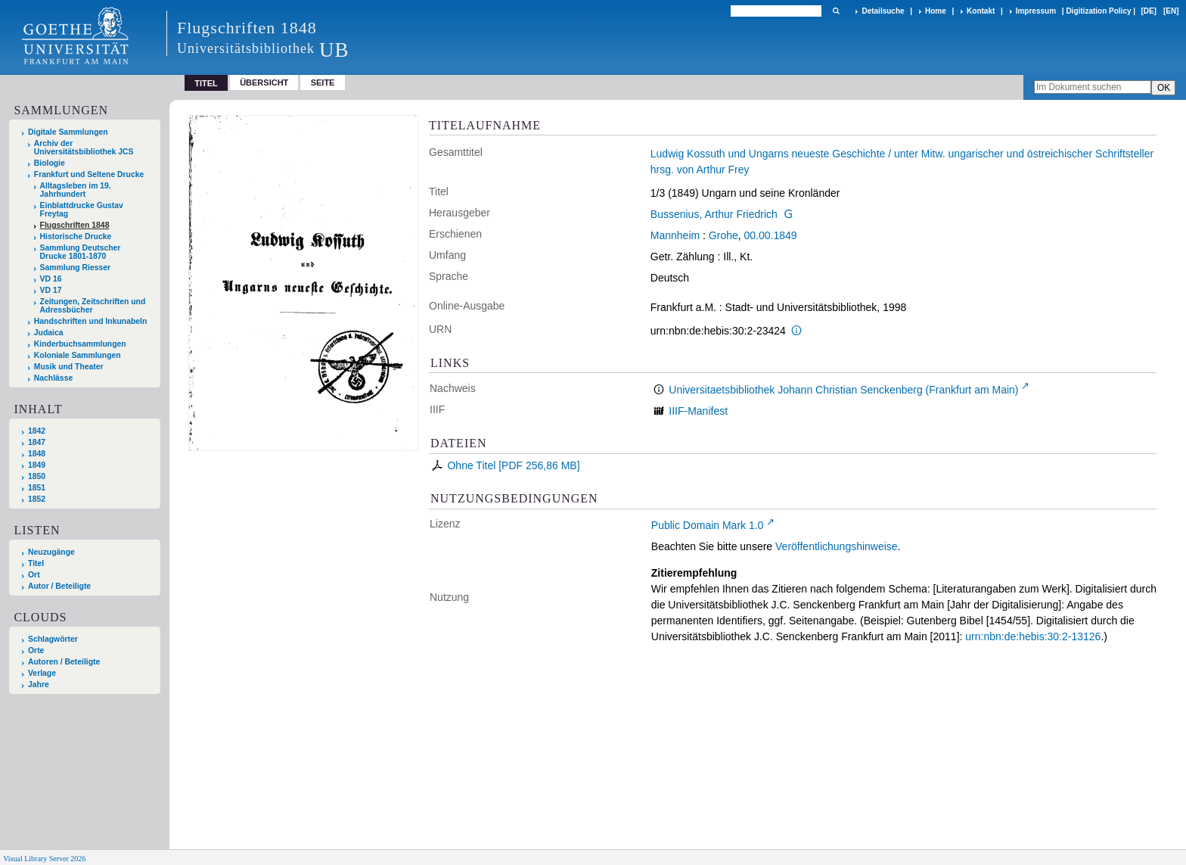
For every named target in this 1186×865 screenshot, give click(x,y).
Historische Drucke (76, 236)
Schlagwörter (53, 639)
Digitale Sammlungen (68, 132)
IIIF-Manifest (698, 411)
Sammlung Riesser (75, 267)
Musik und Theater (69, 366)
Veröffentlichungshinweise (836, 546)
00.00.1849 (770, 235)
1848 (36, 454)
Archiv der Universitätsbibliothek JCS (84, 147)
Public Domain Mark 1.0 (707, 525)
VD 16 (51, 279)
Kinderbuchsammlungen (80, 344)
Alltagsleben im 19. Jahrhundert (75, 190)
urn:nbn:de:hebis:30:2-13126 (1033, 636)
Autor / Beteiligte (59, 586)
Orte (36, 650)
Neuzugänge (51, 552)
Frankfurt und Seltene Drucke (89, 174)
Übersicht (264, 82)
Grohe (723, 235)
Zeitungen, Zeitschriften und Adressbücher (93, 305)
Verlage (42, 673)
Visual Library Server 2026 (44, 858)
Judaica (49, 332)
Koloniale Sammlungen (77, 355)
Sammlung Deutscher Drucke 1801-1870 (80, 252)
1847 (36, 442)
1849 (36, 465)
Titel (36, 563)
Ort (34, 575)
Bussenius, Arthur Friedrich (714, 214)
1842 (36, 431)
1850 (36, 476)
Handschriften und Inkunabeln (90, 321)
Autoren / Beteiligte (64, 662)
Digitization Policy (1098, 11)
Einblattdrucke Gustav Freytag (81, 209)
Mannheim (675, 235)
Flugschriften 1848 (75, 225)
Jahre (38, 684)
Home (935, 11)
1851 (36, 488)
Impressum (1036, 11)
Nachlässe (53, 378)
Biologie (49, 163)
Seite (323, 82)
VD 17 (51, 290)
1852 (36, 499)
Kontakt (981, 11)
